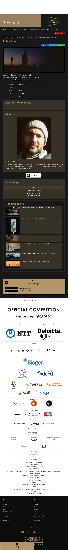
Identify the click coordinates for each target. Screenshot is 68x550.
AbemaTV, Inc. (41, 484)
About (35, 499)
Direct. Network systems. (34, 493)
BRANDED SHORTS (39, 516)
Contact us (6, 520)
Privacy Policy (37, 520)
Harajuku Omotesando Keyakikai (34, 466)
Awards (36, 506)
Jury (4, 509)
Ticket (35, 511)
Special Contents (7, 511)
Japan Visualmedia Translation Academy (34, 475)
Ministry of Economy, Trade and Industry (35, 471)
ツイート (53, 45)
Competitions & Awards (9, 506)
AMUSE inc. (38, 480)
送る (61, 45)
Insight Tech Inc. (34, 491)
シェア (45, 45)
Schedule (5, 504)
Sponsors (5, 516)
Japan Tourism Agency (54, 471)
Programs (36, 504)
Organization (6, 523)
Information (37, 502)
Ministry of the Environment (15, 471)
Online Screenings (34, 195)
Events (5, 502)
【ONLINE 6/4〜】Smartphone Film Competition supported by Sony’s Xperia (30, 37)
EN (36, 527)
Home (4, 499)
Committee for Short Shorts (34, 462)
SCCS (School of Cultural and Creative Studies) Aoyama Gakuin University (34, 489)
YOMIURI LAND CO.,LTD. (29, 484)
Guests (36, 509)
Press (35, 523)
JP (31, 527)
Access (5, 514)
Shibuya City (30, 480)
